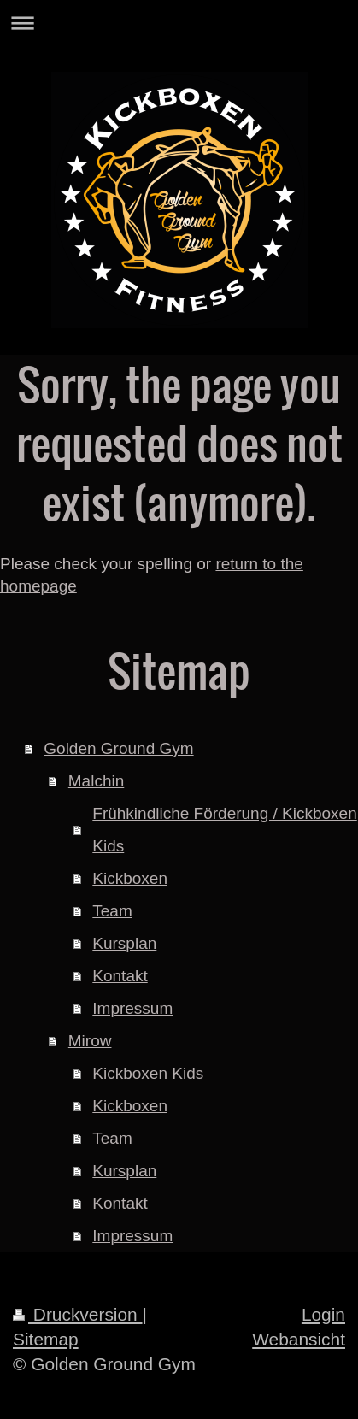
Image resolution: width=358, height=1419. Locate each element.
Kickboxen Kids (147, 1073)
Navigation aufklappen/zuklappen (179, 22)
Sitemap (46, 1339)
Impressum (132, 1008)
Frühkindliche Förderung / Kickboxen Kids (224, 829)
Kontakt (119, 976)
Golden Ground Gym (118, 748)
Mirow (90, 1041)
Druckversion (78, 1314)
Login (323, 1314)
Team (112, 911)
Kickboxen (129, 878)
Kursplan (124, 943)
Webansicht (298, 1339)
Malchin (96, 781)
